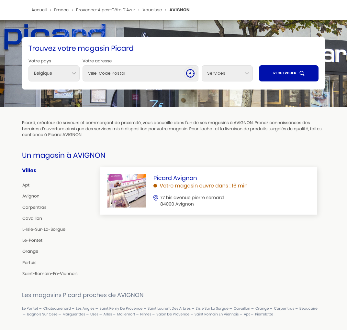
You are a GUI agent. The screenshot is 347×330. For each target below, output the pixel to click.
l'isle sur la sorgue (212, 308)
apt (25, 185)
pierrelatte (264, 314)
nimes (145, 314)
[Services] (227, 73)
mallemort (126, 314)
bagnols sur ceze (42, 314)
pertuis (29, 263)
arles (107, 314)
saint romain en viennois (217, 314)
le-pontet (32, 240)
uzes (94, 314)
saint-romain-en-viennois (50, 274)
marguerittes (73, 314)
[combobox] (54, 73)
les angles (85, 308)
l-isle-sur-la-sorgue (43, 229)
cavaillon (32, 218)
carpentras (34, 207)
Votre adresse (97, 61)
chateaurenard (57, 308)
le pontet (30, 308)
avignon (30, 196)
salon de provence (172, 314)
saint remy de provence (121, 308)
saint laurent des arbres (169, 308)
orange (30, 251)
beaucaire (308, 308)
